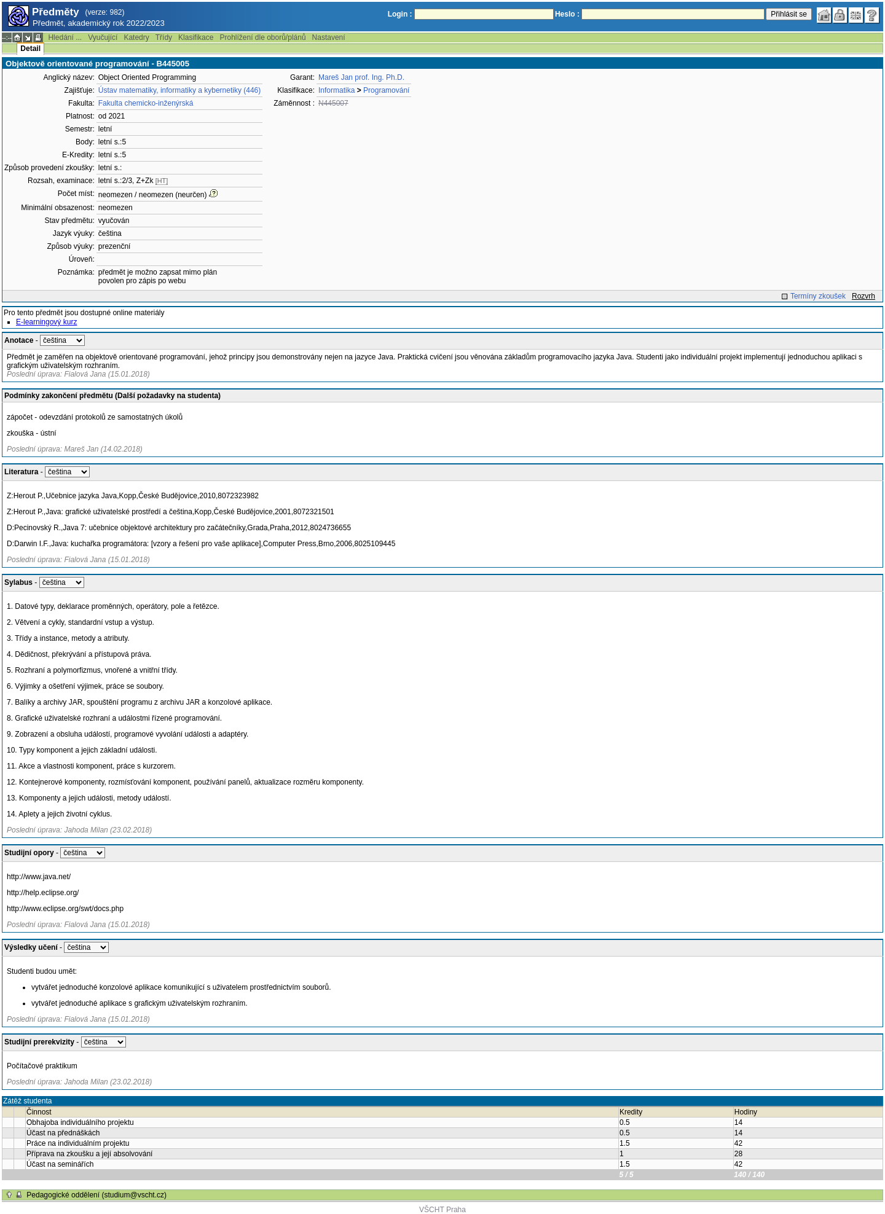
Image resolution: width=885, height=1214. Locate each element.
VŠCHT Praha (442, 1209)
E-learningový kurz (46, 322)
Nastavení (328, 37)
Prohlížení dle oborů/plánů (262, 37)
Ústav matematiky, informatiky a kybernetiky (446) (179, 90)
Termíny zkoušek (818, 296)
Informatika (336, 90)
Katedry (136, 37)
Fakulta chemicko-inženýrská (146, 103)
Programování (386, 90)
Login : (400, 14)
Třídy (163, 37)
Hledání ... (65, 37)
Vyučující (102, 37)
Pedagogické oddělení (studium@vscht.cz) (96, 1195)
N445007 (333, 103)
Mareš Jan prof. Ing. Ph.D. (361, 77)
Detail (30, 48)
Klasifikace (195, 37)
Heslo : (567, 14)
